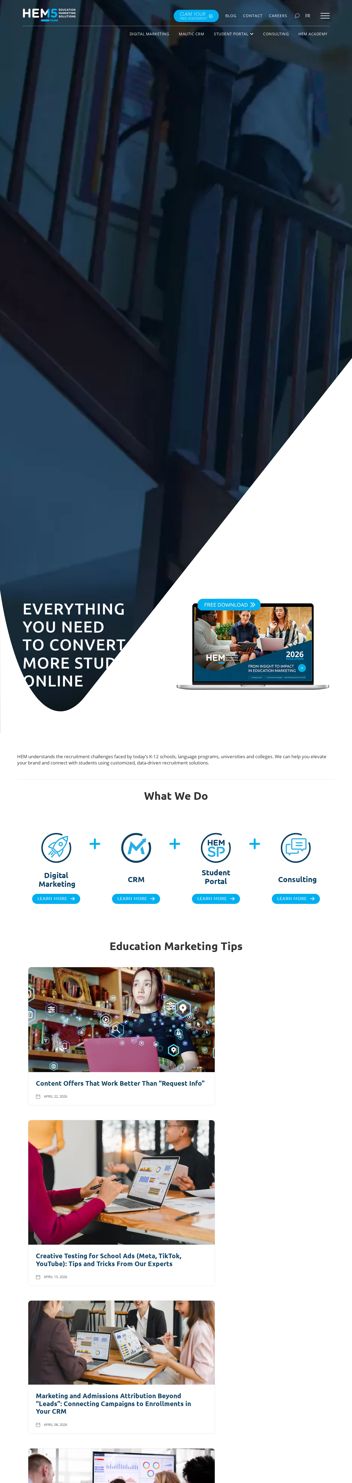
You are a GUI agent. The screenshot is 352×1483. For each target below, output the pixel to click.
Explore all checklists (91, 1418)
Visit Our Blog (172, 1264)
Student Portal (233, 33)
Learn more (52, 898)
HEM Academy (313, 33)
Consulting (276, 33)
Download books (255, 1420)
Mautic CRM (191, 33)
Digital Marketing (149, 33)
